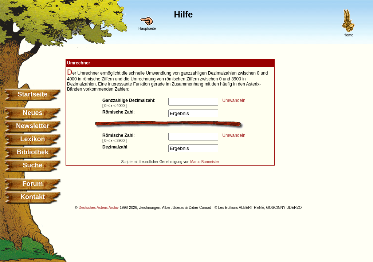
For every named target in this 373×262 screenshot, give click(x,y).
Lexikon (32, 139)
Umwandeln (233, 100)
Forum (33, 183)
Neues (32, 112)
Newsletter (32, 126)
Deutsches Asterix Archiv (99, 208)
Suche (32, 165)
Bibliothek (32, 152)
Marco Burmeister (204, 162)
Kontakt (32, 197)
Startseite (32, 94)
